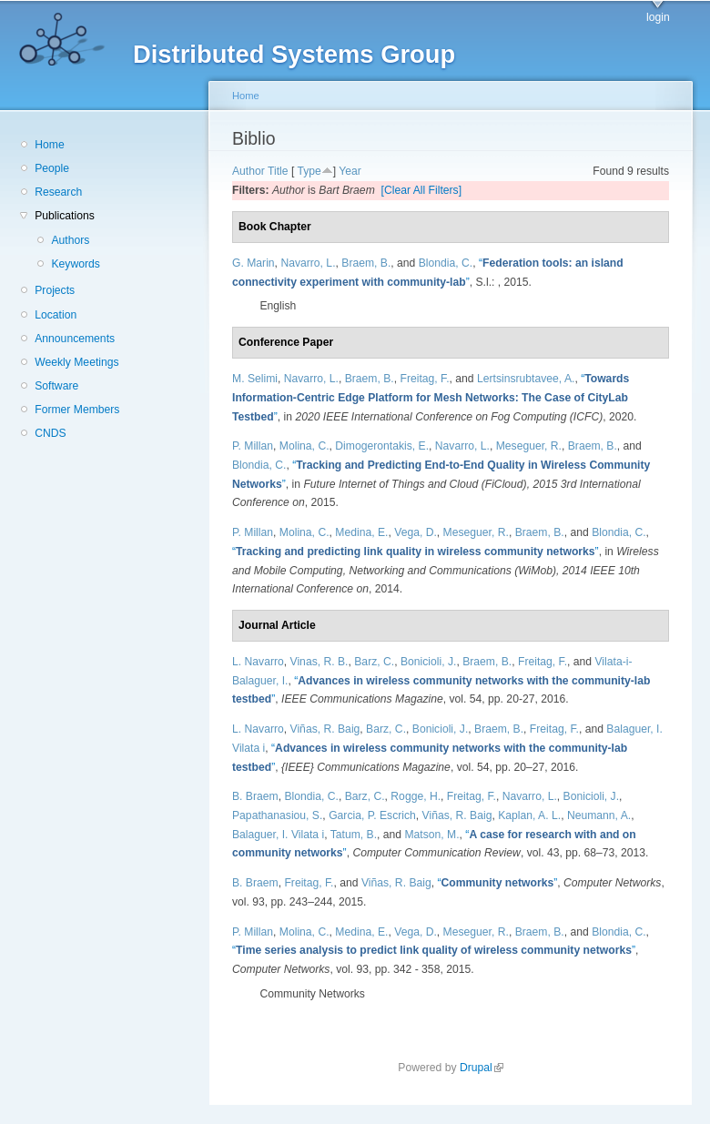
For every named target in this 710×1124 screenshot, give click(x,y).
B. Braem (255, 796)
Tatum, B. (353, 834)
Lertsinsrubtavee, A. (525, 378)
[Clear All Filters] (421, 190)
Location (55, 315)
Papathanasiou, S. (277, 815)
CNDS (50, 433)
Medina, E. (361, 532)
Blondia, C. (445, 263)
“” (430, 397)
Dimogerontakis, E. (382, 446)
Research (58, 192)
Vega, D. (415, 532)
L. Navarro (258, 661)
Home (49, 144)
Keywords (75, 264)
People (52, 168)
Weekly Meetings (76, 362)
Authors (70, 240)
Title (278, 171)
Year (350, 171)
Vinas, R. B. (319, 661)
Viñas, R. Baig (325, 729)
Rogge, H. (415, 796)
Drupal (481, 1067)
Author (248, 171)
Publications (65, 215)
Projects (55, 290)
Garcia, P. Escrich (372, 815)
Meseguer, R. (529, 446)
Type (308, 171)
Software (56, 386)
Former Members (77, 409)
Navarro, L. (307, 263)
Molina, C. (304, 446)
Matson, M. (431, 834)
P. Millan (252, 446)
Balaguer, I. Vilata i (278, 834)
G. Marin (253, 263)
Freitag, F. (424, 378)
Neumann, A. (599, 815)
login (658, 17)
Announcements (75, 338)
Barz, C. (374, 661)
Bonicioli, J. (428, 661)
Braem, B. (365, 263)
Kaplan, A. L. (529, 815)
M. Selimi (255, 378)
